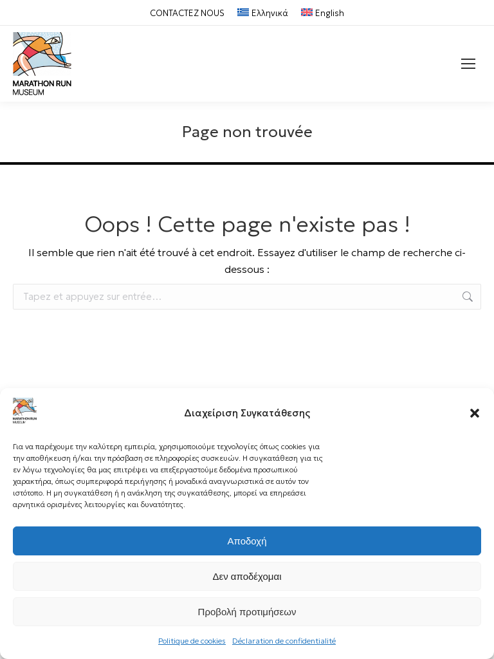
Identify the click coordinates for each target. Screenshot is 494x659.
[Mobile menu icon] (468, 64)
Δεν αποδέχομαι (246, 576)
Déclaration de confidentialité (284, 640)
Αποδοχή (247, 540)
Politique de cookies (192, 640)
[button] (474, 413)
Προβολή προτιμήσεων (247, 611)
